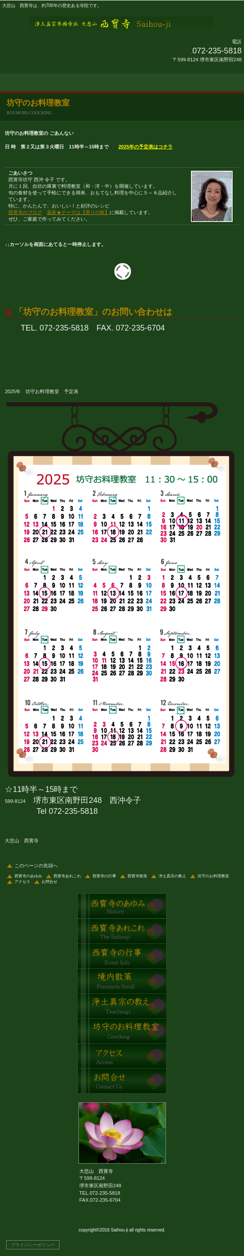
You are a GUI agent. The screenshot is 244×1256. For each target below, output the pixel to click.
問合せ (122, 1081)
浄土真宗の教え (172, 876)
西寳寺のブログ (25, 212)
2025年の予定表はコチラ (145, 146)
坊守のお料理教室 (213, 876)
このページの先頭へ (36, 865)
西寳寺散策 (137, 876)
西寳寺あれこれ (67, 876)
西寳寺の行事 (104, 876)
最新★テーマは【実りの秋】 (78, 212)
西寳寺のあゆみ (28, 876)
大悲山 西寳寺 (122, 23)
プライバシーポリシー (33, 1244)
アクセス (22, 882)
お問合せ (49, 882)
